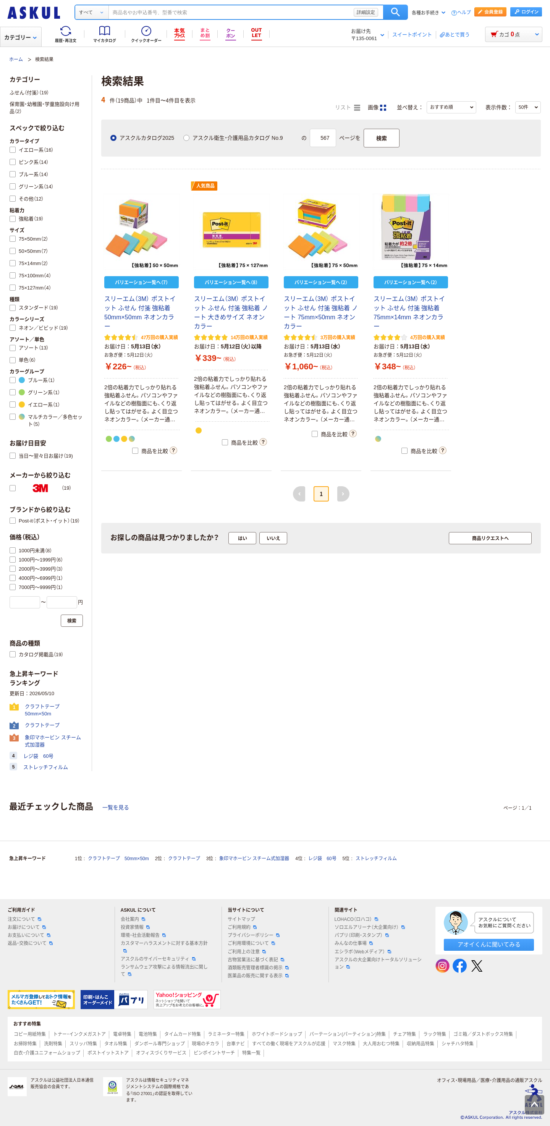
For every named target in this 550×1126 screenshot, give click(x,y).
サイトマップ (241, 919)
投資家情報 (135, 927)
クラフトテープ (184, 858)
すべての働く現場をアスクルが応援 (288, 1044)
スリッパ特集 (83, 1044)
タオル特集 (115, 1044)
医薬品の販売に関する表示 (258, 976)
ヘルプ (464, 12)
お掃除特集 (25, 1044)
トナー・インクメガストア (79, 1034)
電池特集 (148, 1034)
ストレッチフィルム (376, 858)
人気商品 (205, 186)
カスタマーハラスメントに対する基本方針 (164, 946)
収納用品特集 (420, 1044)
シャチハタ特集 (458, 1044)
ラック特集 (434, 1034)
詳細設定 (366, 12)
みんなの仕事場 (354, 943)
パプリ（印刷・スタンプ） (362, 935)
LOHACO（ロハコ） (357, 919)
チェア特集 (404, 1034)
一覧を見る (115, 807)
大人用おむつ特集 (381, 1044)
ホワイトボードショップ (277, 1034)
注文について (24, 919)
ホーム (16, 59)
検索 (395, 12)
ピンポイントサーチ (214, 1053)
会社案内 (133, 919)
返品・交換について (30, 943)
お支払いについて (29, 935)
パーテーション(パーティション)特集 (347, 1034)
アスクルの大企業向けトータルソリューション (378, 963)
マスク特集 (344, 1044)
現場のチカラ (205, 1044)
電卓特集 (122, 1034)
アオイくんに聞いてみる (489, 944)
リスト (347, 108)
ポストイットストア (108, 1053)
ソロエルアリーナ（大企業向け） (370, 927)
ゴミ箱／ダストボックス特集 (483, 1034)
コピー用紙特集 (30, 1034)
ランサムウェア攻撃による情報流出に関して (164, 970)
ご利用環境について (251, 943)
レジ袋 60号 (322, 858)
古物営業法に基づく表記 (256, 960)
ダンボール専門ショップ (159, 1044)
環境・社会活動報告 (143, 935)
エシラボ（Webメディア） (363, 952)
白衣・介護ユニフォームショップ (47, 1053)
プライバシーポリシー (254, 935)
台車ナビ (235, 1044)
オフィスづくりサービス (161, 1053)
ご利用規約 (242, 927)
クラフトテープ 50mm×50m (118, 858)
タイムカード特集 (182, 1034)
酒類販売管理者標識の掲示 (258, 968)
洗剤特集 (53, 1044)
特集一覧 (251, 1053)
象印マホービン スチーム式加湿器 (254, 858)
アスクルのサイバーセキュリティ (158, 959)
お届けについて (27, 927)
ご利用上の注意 (247, 952)
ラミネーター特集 (226, 1034)
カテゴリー (20, 37)
